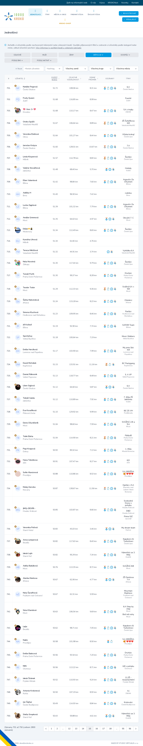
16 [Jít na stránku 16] (97, 728)
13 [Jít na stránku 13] (76, 728)
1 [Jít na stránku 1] (51, 728)
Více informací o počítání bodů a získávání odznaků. (58, 48)
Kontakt (135, 2)
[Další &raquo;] (136, 728)
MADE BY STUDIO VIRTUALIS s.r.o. (125, 743)
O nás (93, 2)
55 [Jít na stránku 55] (123, 728)
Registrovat (128, 13)
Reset (18, 69)
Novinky (124, 2)
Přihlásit (130, 19)
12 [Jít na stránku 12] (69, 728)
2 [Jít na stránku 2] (57, 728)
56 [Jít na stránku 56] (130, 728)
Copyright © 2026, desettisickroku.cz (18, 743)
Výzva (102, 2)
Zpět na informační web (76, 2)
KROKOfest (113, 2)
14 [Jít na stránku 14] (83, 728)
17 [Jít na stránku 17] (103, 728)
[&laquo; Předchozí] (46, 728)
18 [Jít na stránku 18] (110, 728)
